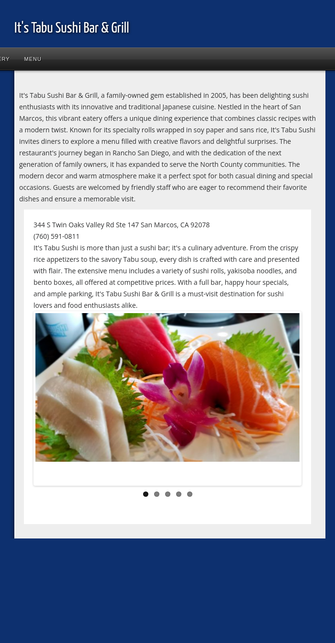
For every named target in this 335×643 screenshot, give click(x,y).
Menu (33, 59)
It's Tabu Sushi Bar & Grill (71, 28)
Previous (49, 400)
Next (285, 400)
